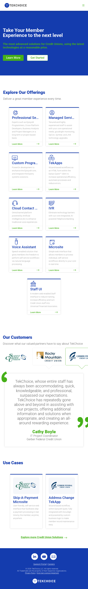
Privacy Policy (30, 573)
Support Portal (40, 564)
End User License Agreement (48, 573)
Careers (51, 564)
